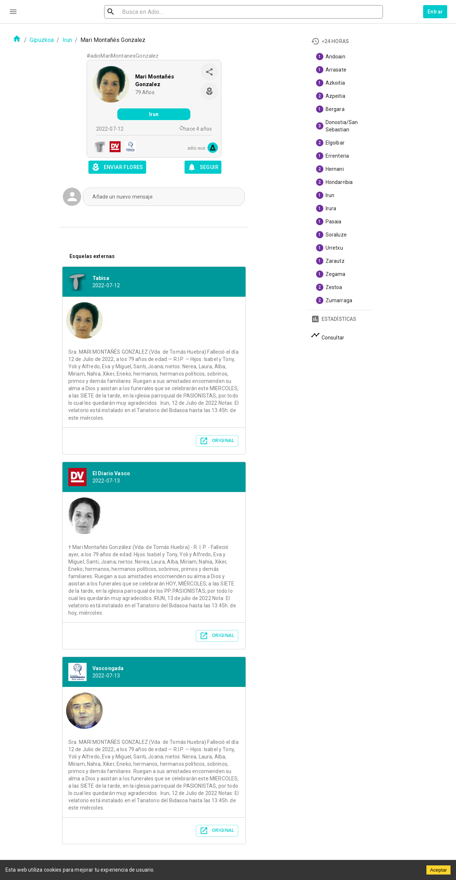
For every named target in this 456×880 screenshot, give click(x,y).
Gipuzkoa (42, 39)
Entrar (435, 12)
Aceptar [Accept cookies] (438, 870)
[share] (209, 72)
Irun (67, 39)
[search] (145, 11)
